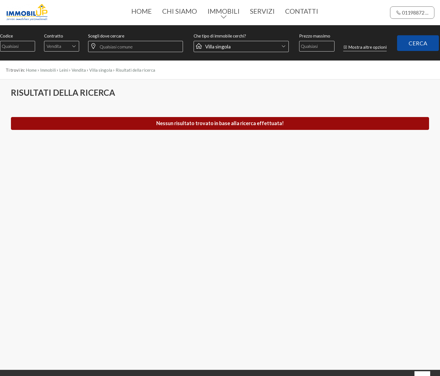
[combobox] (61, 21)
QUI (49, 358)
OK (422, 349)
